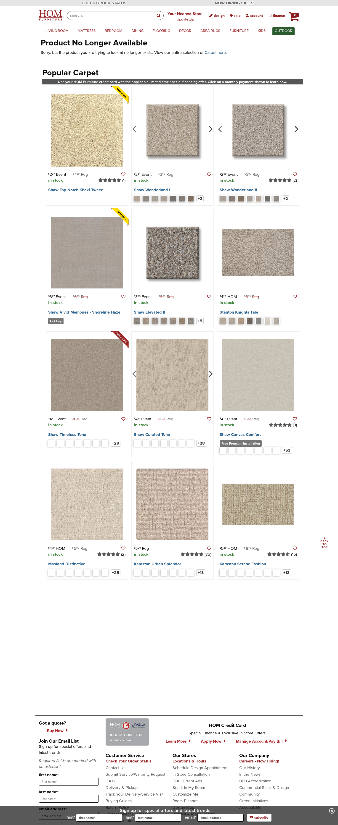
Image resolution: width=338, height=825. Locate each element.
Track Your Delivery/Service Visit (134, 794)
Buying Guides (119, 801)
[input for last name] (158, 818)
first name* (49, 775)
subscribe (259, 817)
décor (185, 30)
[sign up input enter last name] (69, 799)
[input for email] (220, 818)
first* (94, 818)
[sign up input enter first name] (69, 782)
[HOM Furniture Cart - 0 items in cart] (293, 15)
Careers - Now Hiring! (259, 761)
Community (249, 794)
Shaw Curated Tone (152, 434)
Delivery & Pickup (122, 788)
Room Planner (185, 801)
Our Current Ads (187, 781)
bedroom (113, 30)
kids (262, 30)
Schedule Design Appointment (200, 768)
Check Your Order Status (129, 761)
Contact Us (115, 768)
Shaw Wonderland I (152, 190)
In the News (250, 774)
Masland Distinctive (66, 564)
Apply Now (211, 741)
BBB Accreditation (255, 781)
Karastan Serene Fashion (243, 564)
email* (214, 818)
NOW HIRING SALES (234, 3)
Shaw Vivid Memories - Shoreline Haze (84, 312)
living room (57, 30)
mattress (87, 30)
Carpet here (215, 52)
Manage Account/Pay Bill (259, 741)
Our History (249, 768)
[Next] (210, 129)
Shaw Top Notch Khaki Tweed (76, 190)
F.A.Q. (111, 781)
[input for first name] (99, 818)
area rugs (210, 30)
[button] (185, 16)
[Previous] (134, 129)
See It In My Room (189, 788)
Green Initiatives (253, 801)
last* (153, 818)
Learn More (176, 741)
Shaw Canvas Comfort (240, 434)
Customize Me (185, 794)
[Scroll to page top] (324, 543)
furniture (239, 30)
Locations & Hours (189, 761)
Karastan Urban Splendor (157, 564)
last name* (49, 792)
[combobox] (110, 15)
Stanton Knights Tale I (240, 312)
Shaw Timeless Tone (67, 434)
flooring (161, 30)
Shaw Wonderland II (238, 190)
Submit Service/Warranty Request (135, 774)
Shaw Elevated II (149, 312)
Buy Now (55, 731)
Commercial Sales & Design (264, 788)
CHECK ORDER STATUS (104, 3)
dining (138, 30)
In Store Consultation (191, 774)
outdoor (283, 30)
